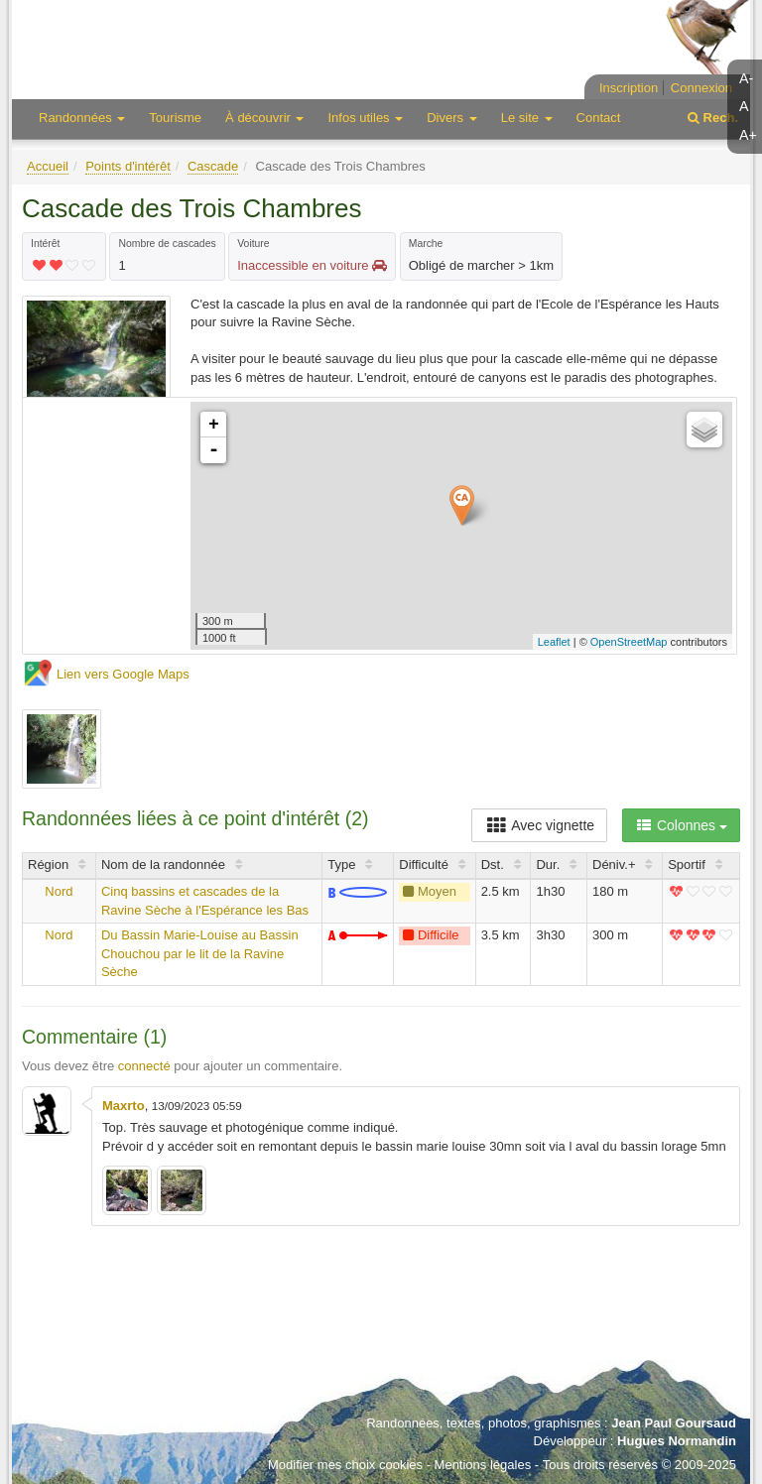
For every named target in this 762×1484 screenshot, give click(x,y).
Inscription (628, 87)
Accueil (47, 166)
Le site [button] (527, 117)
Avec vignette (539, 825)
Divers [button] (451, 117)
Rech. (713, 117)
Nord (58, 891)
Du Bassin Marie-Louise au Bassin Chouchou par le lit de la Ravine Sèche (200, 953)
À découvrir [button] (264, 117)
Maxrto (123, 1105)
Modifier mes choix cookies (345, 1464)
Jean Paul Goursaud (673, 1423)
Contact (598, 117)
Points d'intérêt (128, 166)
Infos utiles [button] (365, 117)
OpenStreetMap (629, 642)
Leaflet (554, 642)
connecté (144, 1065)
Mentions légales (483, 1464)
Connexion (701, 87)
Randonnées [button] (82, 117)
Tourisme (175, 117)
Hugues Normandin (676, 1440)
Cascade (213, 166)
